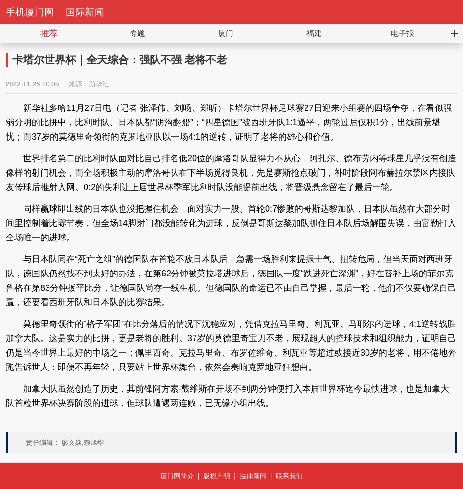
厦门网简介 (177, 476)
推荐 (49, 33)
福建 (314, 33)
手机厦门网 (30, 12)
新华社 (99, 84)
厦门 (225, 33)
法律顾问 (253, 476)
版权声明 (216, 476)
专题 (137, 33)
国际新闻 (85, 12)
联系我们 (289, 476)
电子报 (402, 33)
